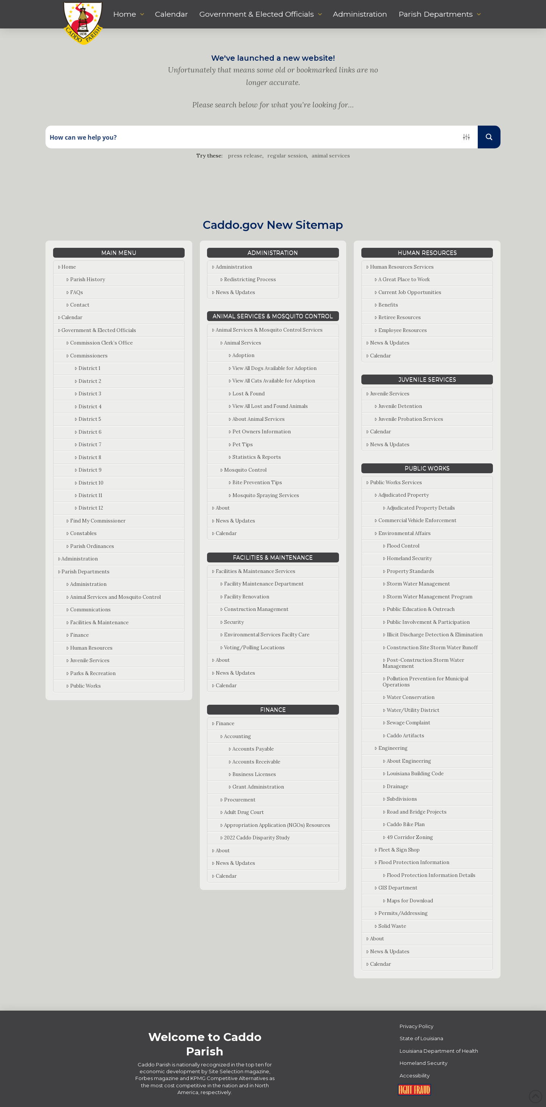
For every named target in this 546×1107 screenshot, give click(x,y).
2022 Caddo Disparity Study (255, 838)
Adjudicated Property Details (419, 508)
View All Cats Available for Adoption (271, 381)
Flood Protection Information (411, 862)
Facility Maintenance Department (262, 584)
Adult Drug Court (242, 812)
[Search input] (251, 137)
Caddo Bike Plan (404, 824)
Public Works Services (394, 482)
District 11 (88, 495)
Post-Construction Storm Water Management (423, 663)
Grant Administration (256, 787)
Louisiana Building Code (413, 773)
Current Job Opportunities (407, 292)
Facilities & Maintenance (97, 622)
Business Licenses (252, 774)
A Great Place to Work (402, 279)
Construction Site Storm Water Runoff (430, 647)
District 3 (87, 394)
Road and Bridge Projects (415, 812)
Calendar (70, 317)
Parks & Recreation (91, 673)
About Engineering (407, 761)
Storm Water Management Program (427, 597)
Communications (88, 609)
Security (232, 622)
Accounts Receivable (254, 762)
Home (67, 267)
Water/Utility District (411, 710)
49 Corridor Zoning (408, 837)
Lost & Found (246, 394)
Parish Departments (84, 571)
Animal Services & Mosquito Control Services (267, 330)
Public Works (83, 686)
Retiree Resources (397, 317)
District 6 (88, 432)
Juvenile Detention (398, 406)
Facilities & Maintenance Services (253, 571)
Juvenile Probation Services (408, 419)
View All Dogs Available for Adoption (272, 368)
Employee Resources (400, 330)
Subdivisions (400, 799)
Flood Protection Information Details (429, 875)
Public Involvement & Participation (426, 622)
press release (245, 155)
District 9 (88, 470)
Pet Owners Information (259, 431)
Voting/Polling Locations (252, 647)
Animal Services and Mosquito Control (113, 597)
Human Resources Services (400, 267)
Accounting (235, 736)
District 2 (87, 381)
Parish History (85, 279)
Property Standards (408, 571)
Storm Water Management (416, 584)
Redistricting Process (248, 279)
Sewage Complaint (406, 723)
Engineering (391, 748)
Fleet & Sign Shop (397, 850)
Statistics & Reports (254, 457)
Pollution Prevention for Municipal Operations (425, 682)
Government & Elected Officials (97, 330)
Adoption (241, 355)
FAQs (74, 292)
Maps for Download (408, 901)
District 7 (87, 444)
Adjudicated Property (401, 495)
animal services (331, 155)
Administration (78, 559)
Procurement (238, 800)
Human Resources (89, 648)
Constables (81, 533)
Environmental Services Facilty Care (264, 634)
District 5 (87, 419)
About (221, 508)
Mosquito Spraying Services (263, 495)
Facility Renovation (244, 597)
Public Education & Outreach (419, 609)
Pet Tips (240, 444)
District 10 (89, 483)
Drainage (395, 786)
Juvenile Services (88, 660)
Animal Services (240, 343)
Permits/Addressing (401, 913)
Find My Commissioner (96, 521)
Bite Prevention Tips (255, 482)
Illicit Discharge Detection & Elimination (433, 634)
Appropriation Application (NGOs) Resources (275, 825)
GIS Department (395, 888)
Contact (77, 305)
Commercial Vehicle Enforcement (415, 520)
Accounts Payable (251, 749)
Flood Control (401, 546)
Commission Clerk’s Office (99, 343)
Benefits (386, 305)
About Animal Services (256, 419)
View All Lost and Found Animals (268, 406)
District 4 (88, 406)
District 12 (88, 508)
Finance (77, 635)
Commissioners (87, 356)
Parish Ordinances (90, 546)
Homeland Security (407, 558)
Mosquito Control (243, 470)
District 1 (87, 368)
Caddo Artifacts (403, 735)
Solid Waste (390, 926)
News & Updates (233, 292)
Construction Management (254, 609)
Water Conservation (409, 697)
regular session (287, 155)
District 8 (87, 457)
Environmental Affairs (402, 533)
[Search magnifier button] (489, 137)
